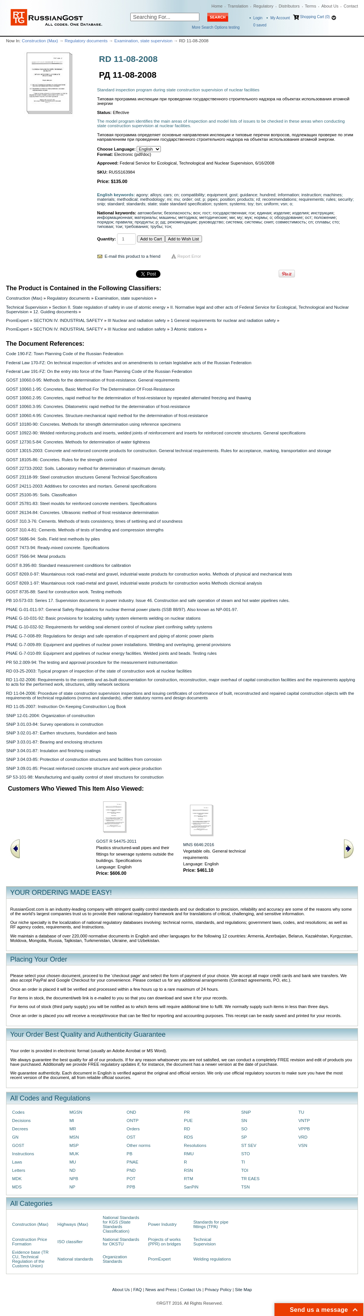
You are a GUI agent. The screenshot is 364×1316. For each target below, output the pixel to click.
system (220, 204)
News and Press (161, 1289)
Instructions (23, 1153)
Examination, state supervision (143, 40)
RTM (188, 1178)
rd (258, 199)
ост (308, 217)
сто (335, 222)
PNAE (132, 1162)
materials (105, 199)
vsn (284, 204)
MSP (74, 1145)
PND (131, 1170)
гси (251, 213)
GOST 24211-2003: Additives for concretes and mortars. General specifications (81, 486)
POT (130, 1178)
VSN (302, 1145)
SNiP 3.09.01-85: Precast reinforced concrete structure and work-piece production (84, 768)
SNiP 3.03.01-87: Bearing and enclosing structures (54, 742)
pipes (212, 199)
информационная (114, 217)
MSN (74, 1137)
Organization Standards (115, 1259)
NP (72, 1187)
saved (260, 25)
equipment (217, 194)
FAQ (137, 1289)
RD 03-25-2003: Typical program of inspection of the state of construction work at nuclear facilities (99, 671)
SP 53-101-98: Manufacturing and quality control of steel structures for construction (84, 777)
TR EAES (250, 1178)
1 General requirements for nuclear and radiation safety (223, 320)
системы (253, 222)
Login (257, 18)
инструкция (322, 213)
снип (268, 222)
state (152, 204)
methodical (127, 199)
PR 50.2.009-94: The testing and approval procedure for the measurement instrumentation (91, 662)
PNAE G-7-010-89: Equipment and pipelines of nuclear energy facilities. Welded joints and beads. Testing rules (111, 653)
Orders (133, 1129)
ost (197, 199)
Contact (351, 6)
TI (243, 1162)
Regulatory (263, 6)
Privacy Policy (218, 1289)
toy (250, 204)
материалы (145, 217)
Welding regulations (212, 1259)
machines (332, 194)
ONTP (132, 1120)
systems (237, 204)
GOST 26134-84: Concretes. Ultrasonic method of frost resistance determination (82, 512)
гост (206, 213)
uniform (271, 204)
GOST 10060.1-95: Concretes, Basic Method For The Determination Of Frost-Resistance (90, 389)
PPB (130, 1187)
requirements (311, 199)
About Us (329, 6)
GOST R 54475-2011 (116, 841)
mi (169, 199)
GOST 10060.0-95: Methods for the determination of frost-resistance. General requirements (92, 380)
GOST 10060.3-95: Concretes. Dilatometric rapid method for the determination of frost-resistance (98, 406)
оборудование (289, 217)
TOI (244, 1170)
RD (187, 1129)
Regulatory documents (86, 40)
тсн (168, 226)
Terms (310, 6)
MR (72, 1129)
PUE (188, 1120)
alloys (155, 194)
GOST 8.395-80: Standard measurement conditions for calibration (68, 565)
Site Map (243, 1289)
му (239, 217)
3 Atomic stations (187, 329)
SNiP (246, 1112)
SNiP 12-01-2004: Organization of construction (50, 715)
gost (233, 194)
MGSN (75, 1112)
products (245, 199)
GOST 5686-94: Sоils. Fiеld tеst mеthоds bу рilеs (53, 539)
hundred (268, 194)
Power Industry (162, 1224)
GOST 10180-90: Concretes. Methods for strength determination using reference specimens (93, 424)
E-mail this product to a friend (132, 256)
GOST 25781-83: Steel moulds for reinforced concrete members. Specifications (81, 503)
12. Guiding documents (55, 311)
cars (167, 194)
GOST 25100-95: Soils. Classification (41, 495)
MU (72, 1162)
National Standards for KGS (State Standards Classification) (121, 1224)
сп (310, 222)
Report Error (189, 256)
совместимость (291, 222)
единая (264, 213)
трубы (156, 226)
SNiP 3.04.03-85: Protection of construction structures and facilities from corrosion (84, 759)
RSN (188, 1170)
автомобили (149, 213)
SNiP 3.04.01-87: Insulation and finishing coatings (53, 750)
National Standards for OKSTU (121, 1241)
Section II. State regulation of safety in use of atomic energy (109, 307)
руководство (211, 222)
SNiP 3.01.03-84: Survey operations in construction (54, 724)
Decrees (20, 1129)
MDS (17, 1187)
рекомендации (182, 222)
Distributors (289, 6)
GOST (18, 1145)
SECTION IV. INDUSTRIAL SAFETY (68, 320)
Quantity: (106, 239)
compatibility (193, 194)
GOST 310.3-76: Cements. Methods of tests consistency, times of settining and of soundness (94, 521)
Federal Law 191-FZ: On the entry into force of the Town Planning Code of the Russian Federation (99, 371)
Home (216, 6)
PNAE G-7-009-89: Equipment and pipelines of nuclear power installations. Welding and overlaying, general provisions (118, 644)
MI (71, 1120)
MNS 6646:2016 (198, 844)
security (345, 199)
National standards (75, 1259)
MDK (17, 1178)
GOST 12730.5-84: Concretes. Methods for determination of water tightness (78, 442)
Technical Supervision (27, 307)
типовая (105, 226)
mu (177, 199)
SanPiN (191, 1187)
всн (196, 213)
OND (131, 1112)
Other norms (138, 1145)
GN (15, 1137)
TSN (245, 1187)
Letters (18, 1170)
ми (231, 217)
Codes (18, 1112)
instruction (311, 194)
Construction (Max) (40, 40)
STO (245, 1153)
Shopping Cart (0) (315, 17)
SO (244, 1129)
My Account (280, 18)
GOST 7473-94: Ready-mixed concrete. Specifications (57, 547)
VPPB (304, 1129)
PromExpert (17, 320)
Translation (238, 6)
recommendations (279, 199)
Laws (17, 1162)
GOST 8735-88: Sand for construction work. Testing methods (64, 592)
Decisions (21, 1120)
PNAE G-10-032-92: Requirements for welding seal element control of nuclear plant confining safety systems (109, 627)
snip (101, 204)
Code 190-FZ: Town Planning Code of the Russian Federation (64, 353)
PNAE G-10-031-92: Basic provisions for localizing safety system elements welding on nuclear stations (103, 618)
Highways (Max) (72, 1224)
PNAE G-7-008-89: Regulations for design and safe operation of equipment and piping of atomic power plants (110, 636)
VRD (302, 1137)
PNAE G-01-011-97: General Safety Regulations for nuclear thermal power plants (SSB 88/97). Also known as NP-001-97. (122, 609)
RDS (188, 1137)
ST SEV (248, 1145)
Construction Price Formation (29, 1241)
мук (248, 217)
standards (135, 204)
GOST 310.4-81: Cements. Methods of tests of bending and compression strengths (84, 530)
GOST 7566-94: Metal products (36, 556)
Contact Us (190, 1289)
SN (244, 1120)
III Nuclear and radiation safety (137, 320)
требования (136, 226)
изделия (300, 213)
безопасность (177, 213)
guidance (248, 194)
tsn (259, 204)
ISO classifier (70, 1241)
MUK (74, 1153)
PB (129, 1153)
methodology (152, 199)
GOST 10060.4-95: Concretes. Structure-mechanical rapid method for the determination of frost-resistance (107, 415)
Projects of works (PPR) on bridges (164, 1241)
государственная (229, 213)
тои (119, 226)
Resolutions (195, 1145)
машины (167, 217)
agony (142, 194)
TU (301, 1112)
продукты (143, 222)
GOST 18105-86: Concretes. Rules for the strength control (61, 459)
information (288, 194)
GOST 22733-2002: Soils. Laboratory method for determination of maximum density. (86, 468)
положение (325, 217)
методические (213, 217)
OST (130, 1137)
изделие (282, 213)
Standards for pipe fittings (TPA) (210, 1224)
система (234, 222)
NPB (73, 1178)
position (227, 199)
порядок (105, 222)
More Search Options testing (216, 27)
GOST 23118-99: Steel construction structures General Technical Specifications (81, 477)
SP (244, 1137)
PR (187, 1112)
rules (331, 199)
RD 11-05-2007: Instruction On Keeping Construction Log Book (66, 706)
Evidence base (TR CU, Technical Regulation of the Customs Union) (30, 1259)
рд (162, 222)
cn (176, 194)
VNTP (304, 1120)
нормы (260, 217)
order (187, 199)
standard (115, 204)
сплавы (322, 222)
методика (187, 217)
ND (72, 1170)
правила (124, 222)
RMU (189, 1153)
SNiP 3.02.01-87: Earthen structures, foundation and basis (61, 733)
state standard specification (185, 204)
